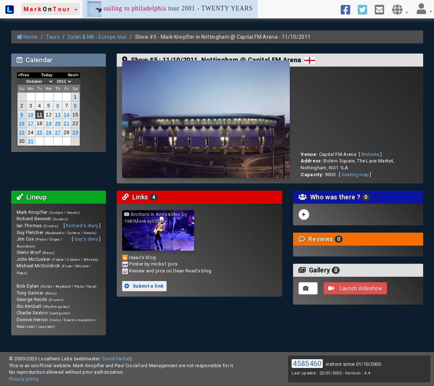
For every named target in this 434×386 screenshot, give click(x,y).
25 (39, 132)
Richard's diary (82, 225)
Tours (53, 37)
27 (58, 132)
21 (66, 123)
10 (31, 115)
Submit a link (143, 286)
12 (49, 115)
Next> (73, 75)
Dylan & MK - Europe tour (97, 37)
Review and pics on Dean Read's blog (170, 270)
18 (39, 123)
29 (75, 132)
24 (31, 132)
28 (66, 132)
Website (370, 154)
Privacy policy (24, 379)
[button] (50, 9)
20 (58, 123)
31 (31, 141)
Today (47, 75)
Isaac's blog (142, 257)
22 (75, 123)
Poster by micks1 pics (153, 264)
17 (31, 123)
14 (66, 115)
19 (49, 123)
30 (22, 141)
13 (58, 115)
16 (22, 123)
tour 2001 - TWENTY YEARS (170, 9)
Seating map (355, 174)
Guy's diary (86, 239)
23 (22, 132)
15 (75, 115)
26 (49, 132)
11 (39, 115)
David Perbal (116, 358)
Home (27, 37)
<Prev (23, 75)
